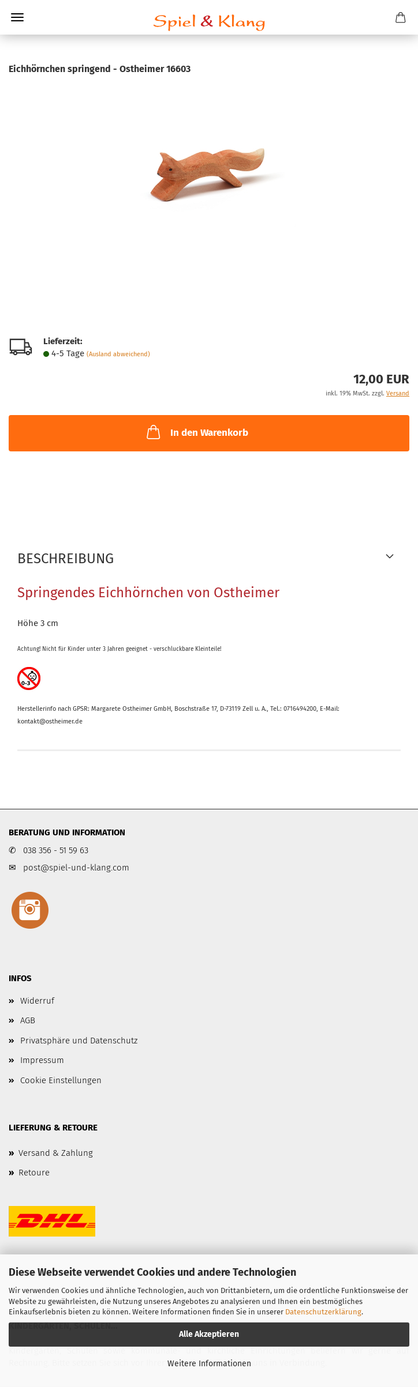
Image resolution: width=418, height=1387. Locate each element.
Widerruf (37, 1001)
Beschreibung (65, 559)
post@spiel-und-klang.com (76, 867)
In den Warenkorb (196, 432)
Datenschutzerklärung (323, 1311)
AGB (27, 1020)
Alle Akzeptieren (209, 1334)
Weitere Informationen (209, 1364)
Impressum (42, 1060)
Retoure (34, 1172)
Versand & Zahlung (55, 1153)
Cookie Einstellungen (61, 1080)
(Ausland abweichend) (118, 354)
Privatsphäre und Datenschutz (78, 1040)
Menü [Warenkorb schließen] (17, 17)
